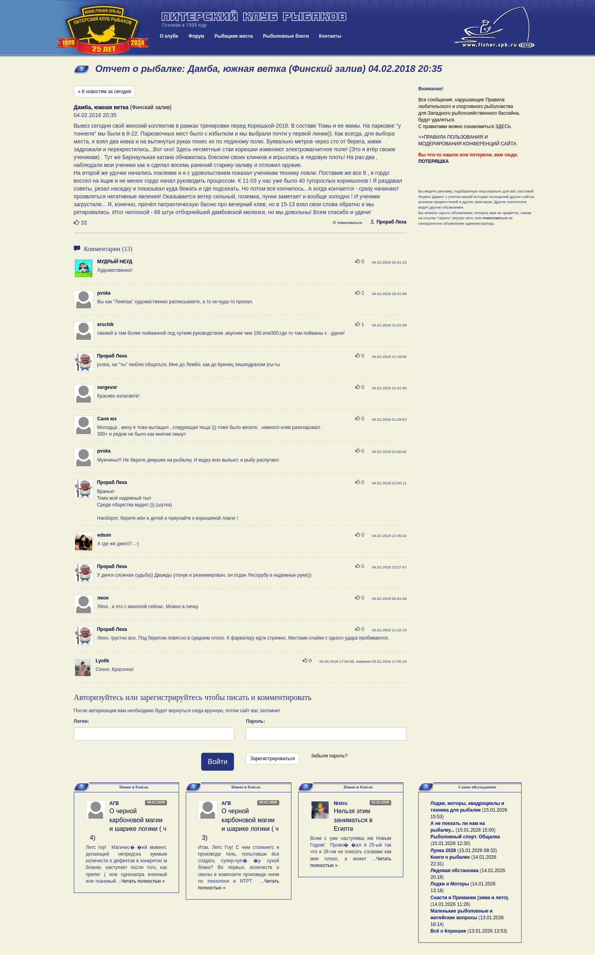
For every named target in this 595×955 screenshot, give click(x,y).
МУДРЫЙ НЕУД (114, 261)
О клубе (169, 36)
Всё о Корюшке (448, 931)
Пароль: (255, 721)
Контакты (330, 36)
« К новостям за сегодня (104, 91)
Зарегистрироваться (272, 758)
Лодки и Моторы (449, 884)
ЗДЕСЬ (503, 126)
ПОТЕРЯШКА (433, 161)
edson (104, 535)
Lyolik (102, 661)
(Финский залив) (123, 107)
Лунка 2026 (443, 850)
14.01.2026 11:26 (450, 904)
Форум (196, 36)
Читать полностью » (143, 881)
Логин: (81, 721)
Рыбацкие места (233, 36)
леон (103, 598)
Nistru (341, 803)
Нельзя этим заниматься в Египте (353, 820)
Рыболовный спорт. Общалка (465, 837)
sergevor (107, 387)
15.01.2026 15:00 (475, 830)
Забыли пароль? (329, 756)
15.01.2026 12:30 (450, 843)
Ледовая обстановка (454, 870)
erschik (105, 324)
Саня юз (107, 419)
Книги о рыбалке (450, 857)
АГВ (114, 803)
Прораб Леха (388, 222)
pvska (104, 293)
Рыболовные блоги (286, 36)
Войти (217, 762)
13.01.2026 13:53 (487, 931)
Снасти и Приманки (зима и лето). (469, 897)
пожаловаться (347, 222)
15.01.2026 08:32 (477, 850)
